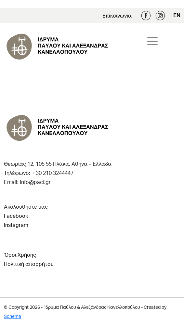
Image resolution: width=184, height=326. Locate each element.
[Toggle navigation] (152, 41)
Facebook (146, 15)
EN (176, 15)
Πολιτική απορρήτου (29, 263)
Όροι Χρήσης (20, 254)
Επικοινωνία (117, 15)
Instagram (160, 15)
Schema (12, 316)
